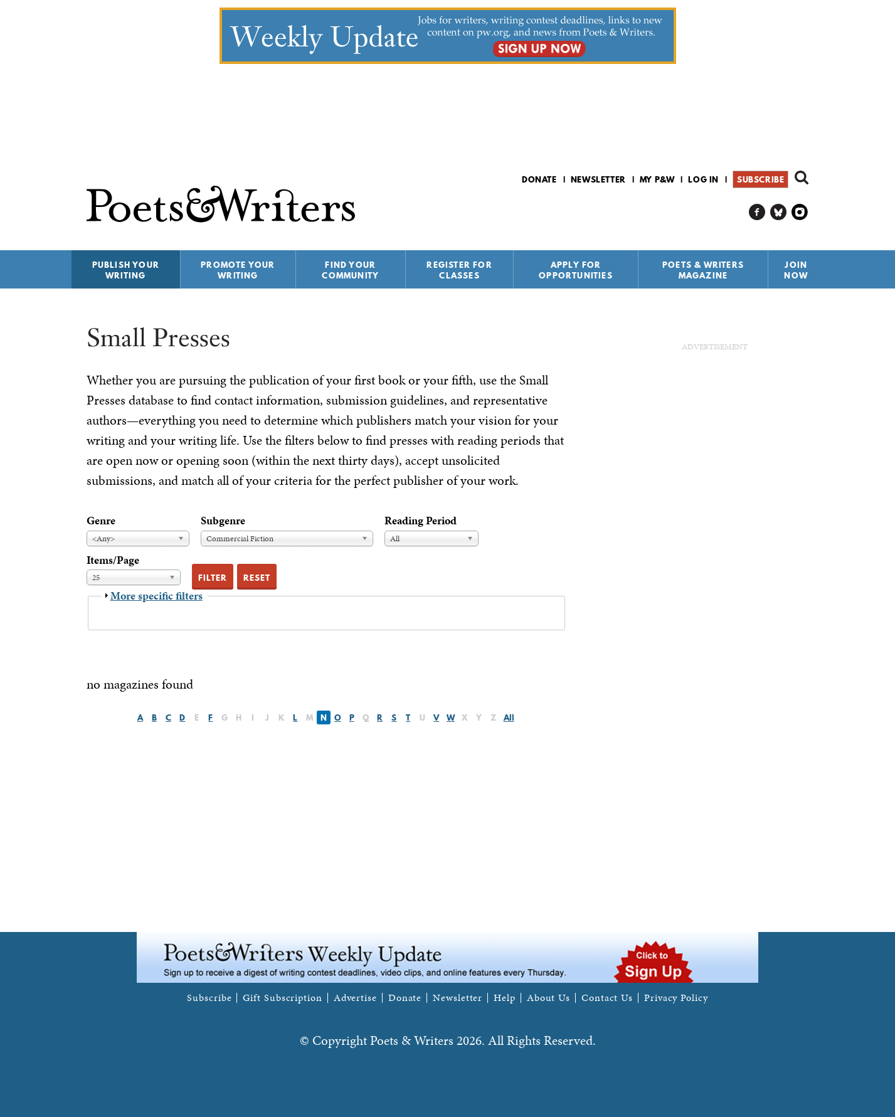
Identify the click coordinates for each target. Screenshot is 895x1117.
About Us (548, 998)
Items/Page (113, 560)
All (509, 717)
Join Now (796, 270)
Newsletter (598, 179)
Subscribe (760, 179)
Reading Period (420, 520)
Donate (539, 179)
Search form (801, 177)
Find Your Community (350, 270)
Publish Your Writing (125, 270)
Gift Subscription (282, 998)
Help (505, 998)
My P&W (657, 179)
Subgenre (223, 520)
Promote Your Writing (238, 270)
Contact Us (607, 998)
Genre (101, 520)
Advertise (355, 998)
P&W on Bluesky (778, 212)
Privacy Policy (676, 998)
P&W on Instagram (800, 212)
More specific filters (156, 595)
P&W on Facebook (757, 212)
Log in (703, 179)
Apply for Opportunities (576, 270)
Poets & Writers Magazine (703, 270)
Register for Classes (459, 270)
